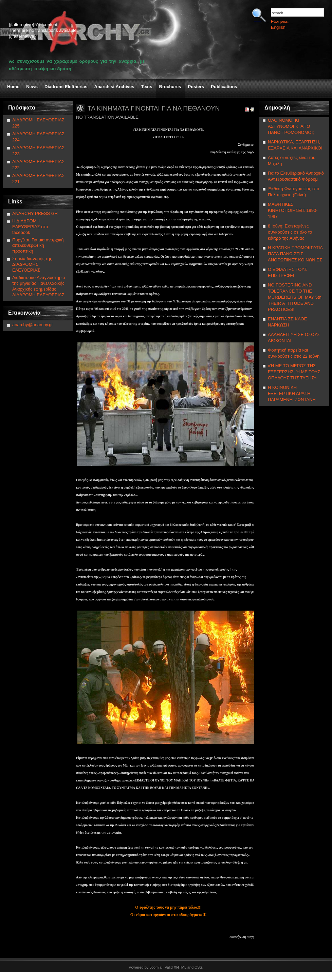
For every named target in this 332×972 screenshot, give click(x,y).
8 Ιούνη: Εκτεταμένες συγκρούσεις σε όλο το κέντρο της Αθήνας (290, 232)
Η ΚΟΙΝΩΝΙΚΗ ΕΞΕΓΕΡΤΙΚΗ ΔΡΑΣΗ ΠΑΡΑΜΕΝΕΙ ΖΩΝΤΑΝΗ (292, 393)
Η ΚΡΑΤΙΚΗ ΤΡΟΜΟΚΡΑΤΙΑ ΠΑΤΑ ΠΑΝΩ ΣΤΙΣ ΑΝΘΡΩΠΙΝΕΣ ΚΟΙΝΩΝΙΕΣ (295, 253)
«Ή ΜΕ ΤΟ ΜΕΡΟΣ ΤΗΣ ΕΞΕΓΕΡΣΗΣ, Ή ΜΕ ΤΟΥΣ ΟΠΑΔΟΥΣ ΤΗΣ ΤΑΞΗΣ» (294, 371)
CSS (198, 967)
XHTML (180, 967)
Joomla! (156, 967)
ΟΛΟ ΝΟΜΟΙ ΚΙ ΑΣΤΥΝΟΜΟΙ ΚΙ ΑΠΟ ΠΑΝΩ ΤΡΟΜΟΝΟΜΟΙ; (291, 126)
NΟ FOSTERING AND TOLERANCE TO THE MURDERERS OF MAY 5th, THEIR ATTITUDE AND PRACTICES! (295, 297)
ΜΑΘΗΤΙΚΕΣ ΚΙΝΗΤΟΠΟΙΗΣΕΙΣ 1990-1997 (293, 210)
